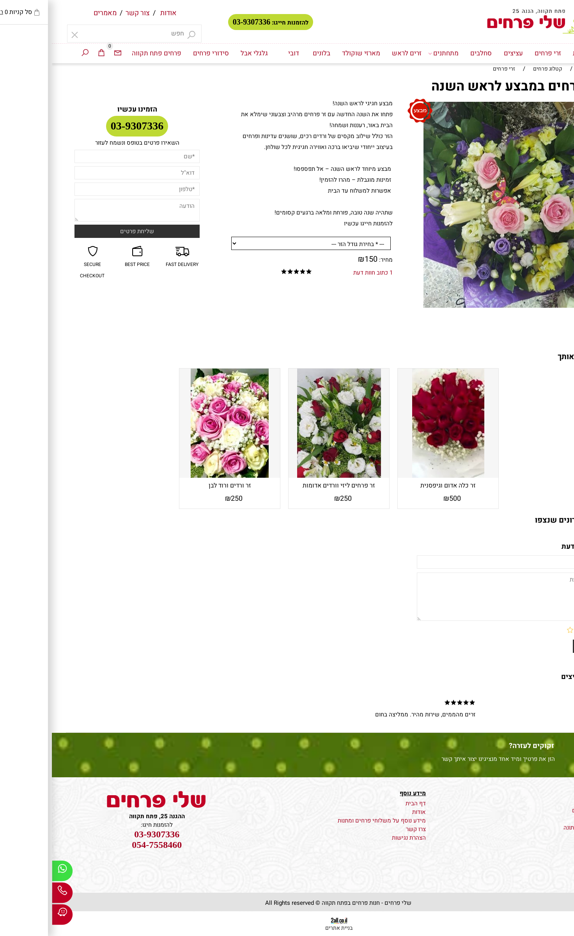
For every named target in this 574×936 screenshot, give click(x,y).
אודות (116, 13)
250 (294, 498)
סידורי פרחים (159, 53)
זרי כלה (547, 819)
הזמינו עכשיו (85, 109)
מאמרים (53, 13)
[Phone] (10, 895)
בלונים (269, 53)
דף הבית (532, 53)
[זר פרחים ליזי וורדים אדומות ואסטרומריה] (287, 476)
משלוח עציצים (538, 810)
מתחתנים (391, 53)
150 (319, 259)
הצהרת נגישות (357, 837)
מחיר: (333, 259)
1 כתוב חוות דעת (321, 272)
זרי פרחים (496, 53)
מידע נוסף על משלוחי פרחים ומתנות (330, 820)
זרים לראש (355, 53)
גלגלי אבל (202, 53)
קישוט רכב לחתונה (534, 827)
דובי (241, 53)
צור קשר (86, 13)
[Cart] (49, 53)
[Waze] (10, 916)
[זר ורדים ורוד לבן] (178, 476)
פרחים (548, 802)
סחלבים (429, 53)
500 (403, 498)
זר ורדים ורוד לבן (178, 485)
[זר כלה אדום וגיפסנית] (396, 476)
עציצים (461, 53)
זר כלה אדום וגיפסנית (396, 485)
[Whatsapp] (10, 873)
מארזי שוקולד (309, 53)
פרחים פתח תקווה (104, 53)
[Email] (66, 53)
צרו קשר (364, 829)
